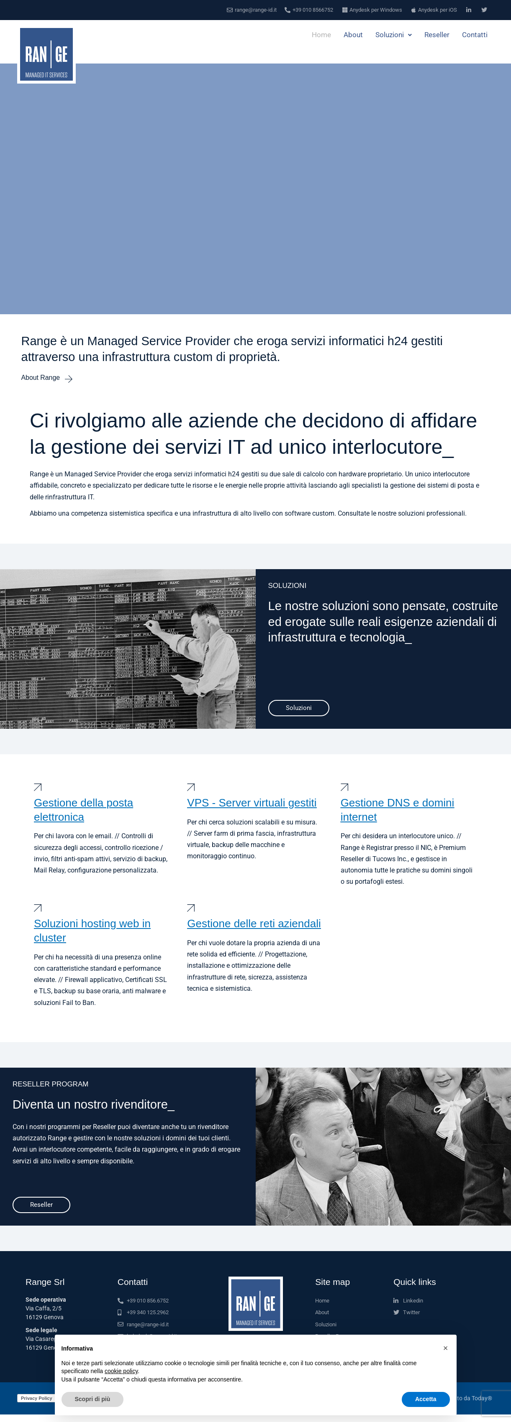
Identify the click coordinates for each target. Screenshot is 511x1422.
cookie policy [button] (121, 1371)
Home (321, 35)
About (353, 35)
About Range (42, 378)
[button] (445, 1348)
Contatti (475, 35)
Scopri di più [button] (92, 1399)
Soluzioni (393, 35)
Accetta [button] (426, 1399)
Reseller (436, 35)
